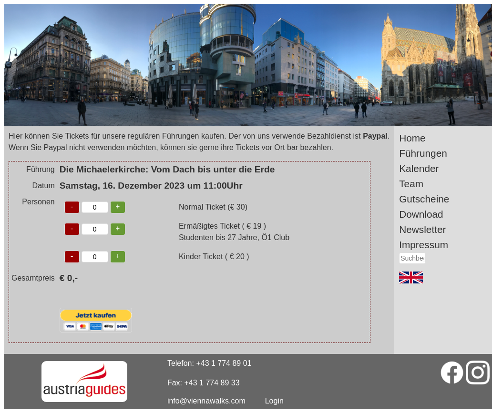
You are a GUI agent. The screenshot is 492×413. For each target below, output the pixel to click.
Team (411, 183)
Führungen (423, 153)
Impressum (423, 244)
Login (274, 401)
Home (412, 137)
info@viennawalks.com (206, 401)
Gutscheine (424, 198)
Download (421, 214)
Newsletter (422, 229)
